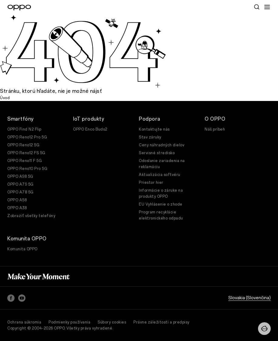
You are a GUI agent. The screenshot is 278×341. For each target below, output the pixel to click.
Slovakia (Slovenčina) (249, 297)
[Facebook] (11, 298)
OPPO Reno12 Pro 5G (27, 137)
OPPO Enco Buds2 (90, 129)
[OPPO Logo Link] (19, 8)
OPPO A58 (17, 200)
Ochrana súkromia (24, 322)
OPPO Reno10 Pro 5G (27, 169)
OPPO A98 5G (20, 176)
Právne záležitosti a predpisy (161, 322)
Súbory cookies (112, 322)
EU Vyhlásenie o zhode (161, 204)
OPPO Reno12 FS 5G (26, 153)
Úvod (5, 98)
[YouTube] (21, 298)
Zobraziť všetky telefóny (31, 216)
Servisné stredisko (157, 153)
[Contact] (264, 328)
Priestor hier (151, 182)
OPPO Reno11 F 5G (24, 161)
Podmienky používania (69, 322)
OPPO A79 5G (20, 184)
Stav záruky (150, 137)
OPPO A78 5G (20, 192)
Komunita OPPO (22, 249)
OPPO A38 (17, 208)
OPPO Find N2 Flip (24, 129)
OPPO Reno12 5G (23, 145)
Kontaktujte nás (154, 129)
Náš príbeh (215, 129)
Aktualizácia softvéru (159, 175)
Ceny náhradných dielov (161, 145)
